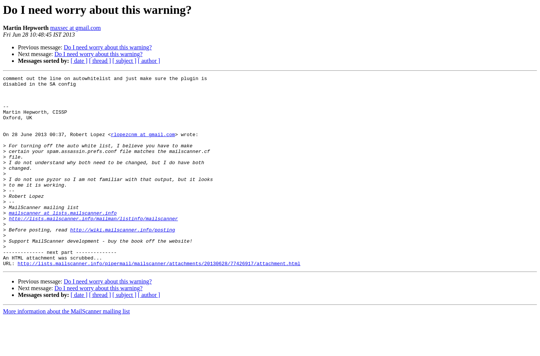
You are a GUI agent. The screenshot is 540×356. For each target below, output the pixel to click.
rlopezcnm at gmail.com (143, 146)
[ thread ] (100, 61)
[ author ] (149, 61)
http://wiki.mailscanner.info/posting (122, 261)
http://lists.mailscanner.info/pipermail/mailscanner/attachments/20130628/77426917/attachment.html (159, 301)
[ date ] (79, 61)
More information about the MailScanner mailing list (66, 349)
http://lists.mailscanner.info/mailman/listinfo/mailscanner (93, 247)
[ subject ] (124, 61)
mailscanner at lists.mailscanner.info (63, 240)
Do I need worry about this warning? (108, 47)
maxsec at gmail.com (75, 28)
